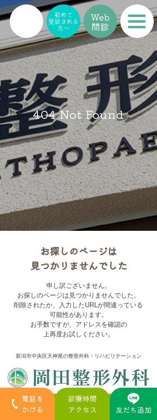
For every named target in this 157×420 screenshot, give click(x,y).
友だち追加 (133, 404)
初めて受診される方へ (63, 21)
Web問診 (100, 21)
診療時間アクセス (82, 403)
